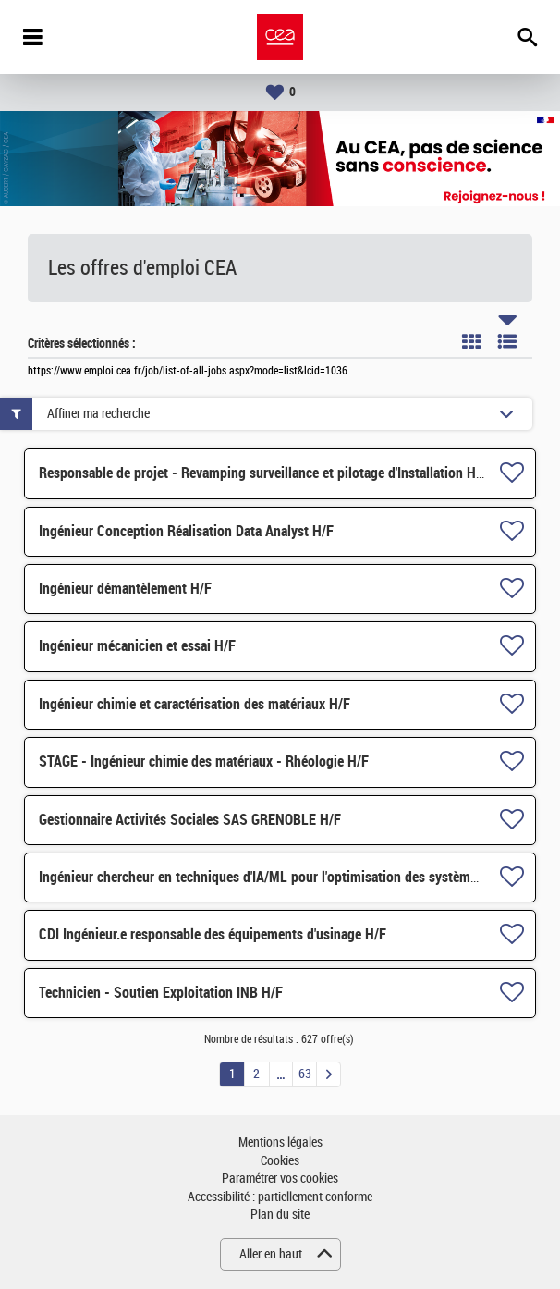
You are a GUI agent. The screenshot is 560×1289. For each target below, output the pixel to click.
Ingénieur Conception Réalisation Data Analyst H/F (186, 531)
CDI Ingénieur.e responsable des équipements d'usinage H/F (212, 934)
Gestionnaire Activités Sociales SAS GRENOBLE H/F (190, 820)
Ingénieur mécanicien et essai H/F (137, 646)
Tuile (471, 341)
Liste (507, 341)
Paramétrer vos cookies (280, 1178)
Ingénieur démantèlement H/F (125, 588)
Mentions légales (280, 1142)
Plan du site (280, 1214)
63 (304, 1074)
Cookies (280, 1161)
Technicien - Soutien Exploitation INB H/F (161, 992)
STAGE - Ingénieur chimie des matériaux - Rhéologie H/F (204, 761)
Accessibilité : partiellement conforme (280, 1197)
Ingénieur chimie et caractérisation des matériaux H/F (194, 704)
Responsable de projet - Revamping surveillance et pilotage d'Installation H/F (263, 473)
